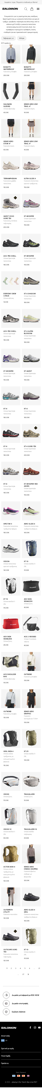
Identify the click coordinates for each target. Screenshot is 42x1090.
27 (23, 974)
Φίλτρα (21, 38)
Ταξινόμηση (8, 38)
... (34, 968)
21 (39, 968)
